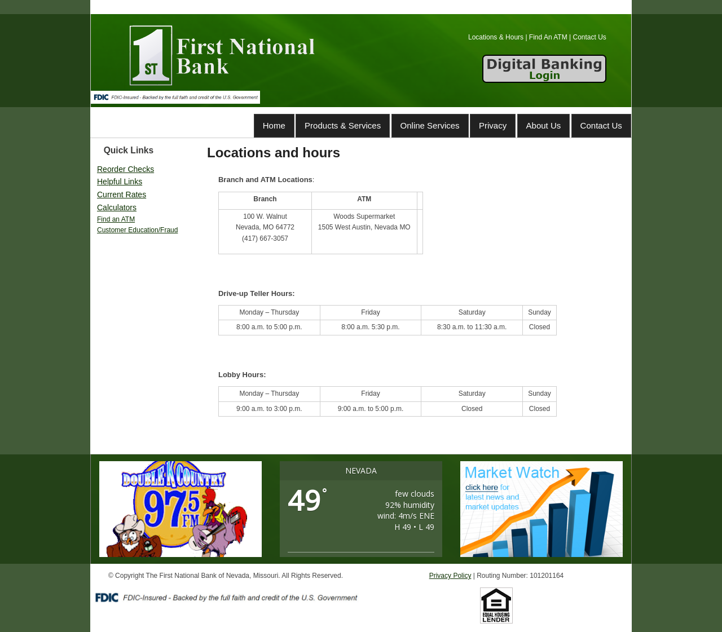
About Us (543, 125)
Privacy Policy (450, 576)
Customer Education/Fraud (137, 230)
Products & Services (343, 125)
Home (274, 125)
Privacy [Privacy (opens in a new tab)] (493, 125)
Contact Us (601, 125)
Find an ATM (116, 219)
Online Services (430, 125)
